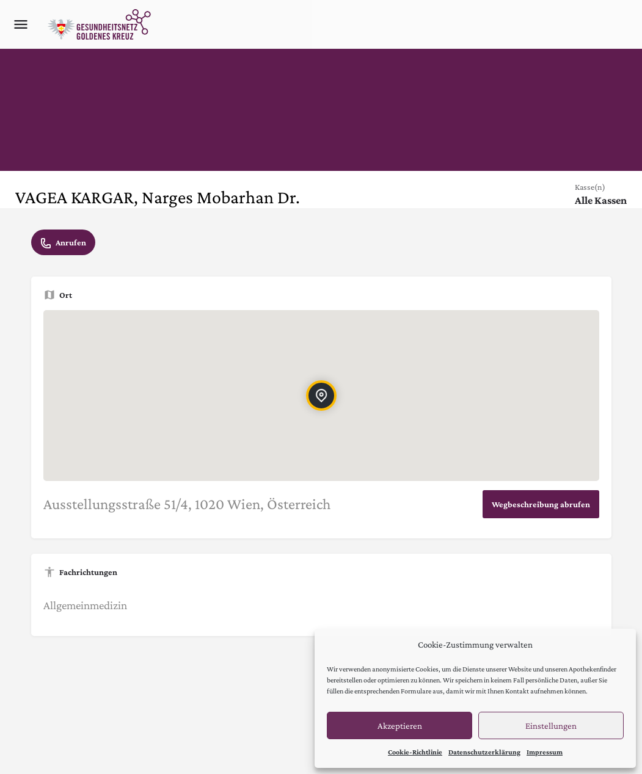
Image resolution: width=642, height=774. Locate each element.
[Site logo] (101, 24)
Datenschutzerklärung (484, 752)
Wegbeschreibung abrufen (541, 504)
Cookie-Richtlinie (415, 752)
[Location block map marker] (320, 395)
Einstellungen (551, 726)
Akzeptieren (400, 726)
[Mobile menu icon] (20, 24)
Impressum (545, 752)
